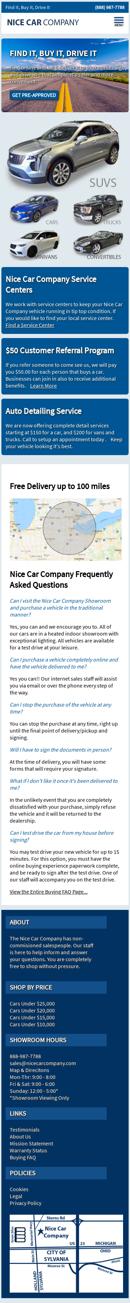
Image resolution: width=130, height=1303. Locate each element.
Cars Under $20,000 (32, 1010)
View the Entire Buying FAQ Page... (49, 891)
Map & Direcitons (29, 1069)
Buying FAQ (23, 1157)
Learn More (43, 385)
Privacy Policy (25, 1202)
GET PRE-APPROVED (34, 95)
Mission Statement (31, 1143)
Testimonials (25, 1129)
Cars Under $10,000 (32, 1024)
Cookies (19, 1189)
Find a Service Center (30, 324)
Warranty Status (28, 1150)
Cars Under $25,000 (32, 1003)
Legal (16, 1196)
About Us (20, 1136)
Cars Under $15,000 (32, 1017)
